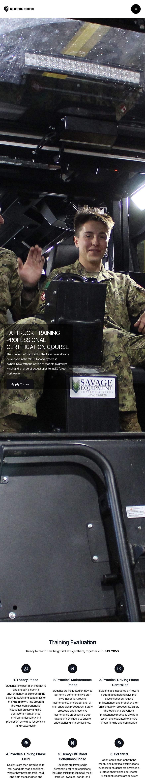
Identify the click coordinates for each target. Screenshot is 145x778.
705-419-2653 (108, 651)
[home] (19, 9)
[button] (136, 9)
